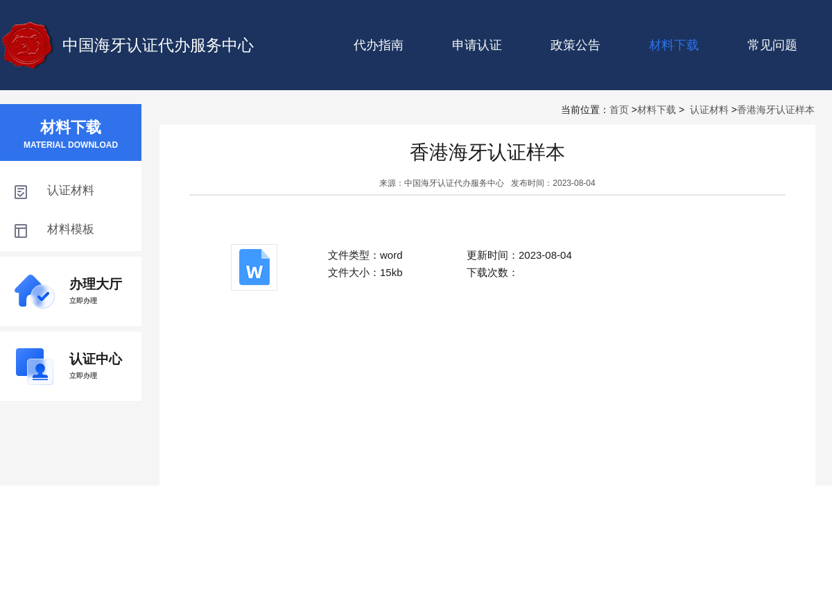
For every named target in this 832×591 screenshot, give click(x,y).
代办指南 (379, 45)
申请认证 (477, 45)
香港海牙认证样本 (776, 109)
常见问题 (772, 45)
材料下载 (656, 109)
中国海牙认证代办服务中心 (158, 45)
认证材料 (709, 109)
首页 (619, 109)
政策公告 (575, 45)
